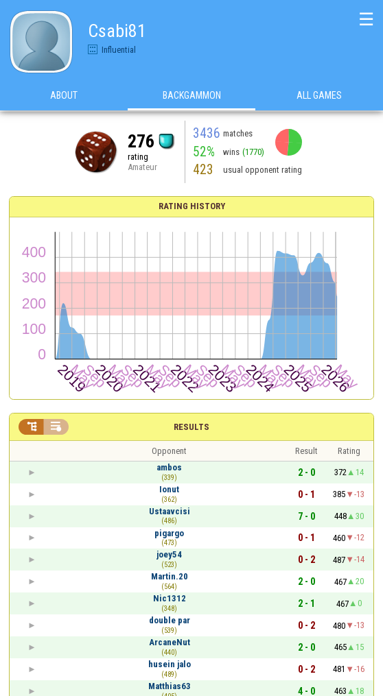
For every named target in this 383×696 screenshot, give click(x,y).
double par (169, 620)
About (64, 95)
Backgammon (192, 95)
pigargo (169, 533)
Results (191, 427)
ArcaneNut (169, 642)
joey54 (169, 554)
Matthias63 (169, 686)
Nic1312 (169, 598)
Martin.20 (169, 576)
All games (319, 95)
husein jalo (169, 664)
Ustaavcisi (169, 511)
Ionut (169, 489)
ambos (169, 467)
